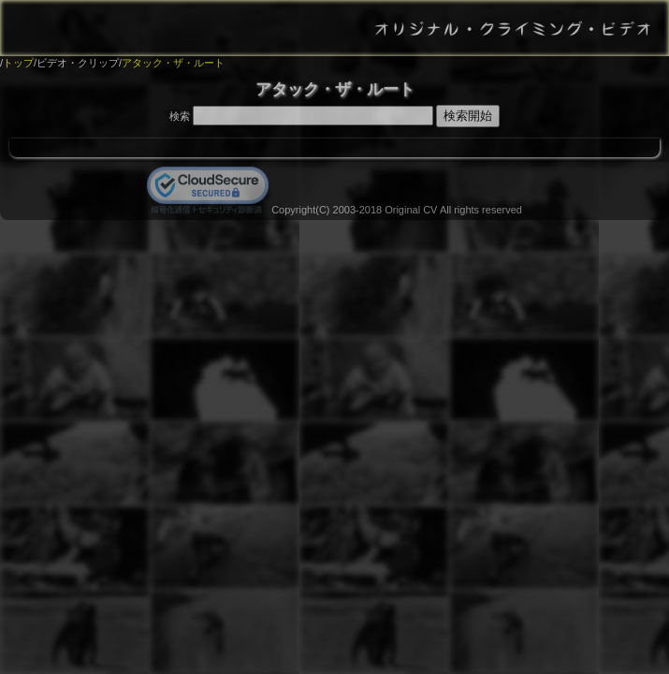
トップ (18, 62)
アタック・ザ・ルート (173, 62)
